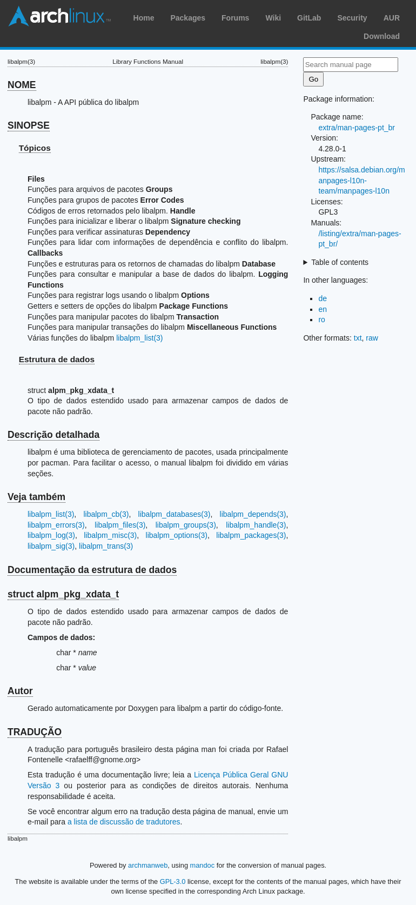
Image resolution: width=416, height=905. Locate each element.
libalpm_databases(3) (174, 514)
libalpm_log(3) (51, 535)
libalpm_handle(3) (256, 525)
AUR (392, 18)
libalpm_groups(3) (186, 525)
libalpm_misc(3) (110, 535)
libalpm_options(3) (176, 535)
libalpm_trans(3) (106, 546)
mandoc (202, 865)
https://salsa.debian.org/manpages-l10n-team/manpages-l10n (361, 180)
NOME (22, 84)
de (322, 298)
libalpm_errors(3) (56, 525)
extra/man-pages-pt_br (356, 127)
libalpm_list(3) (139, 338)
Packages (187, 18)
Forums (235, 18)
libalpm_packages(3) (251, 535)
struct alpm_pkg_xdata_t (63, 594)
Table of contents (339, 262)
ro (321, 319)
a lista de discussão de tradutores (124, 821)
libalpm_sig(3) (51, 546)
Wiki (273, 18)
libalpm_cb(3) (106, 514)
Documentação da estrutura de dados (92, 569)
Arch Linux (59, 16)
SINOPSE (29, 125)
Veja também (36, 496)
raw (372, 338)
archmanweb (147, 865)
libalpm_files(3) (120, 525)
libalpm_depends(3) (253, 514)
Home (144, 18)
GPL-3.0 (173, 881)
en (322, 309)
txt (358, 338)
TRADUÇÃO (35, 732)
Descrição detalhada (53, 434)
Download (382, 36)
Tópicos (35, 147)
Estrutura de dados (57, 359)
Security (352, 18)
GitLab (309, 18)
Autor (20, 691)
